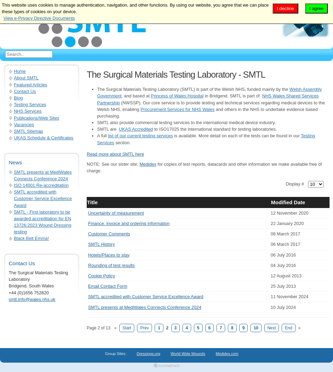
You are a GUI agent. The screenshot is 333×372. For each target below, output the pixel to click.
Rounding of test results (111, 265)
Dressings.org (148, 354)
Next (271, 328)
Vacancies (24, 124)
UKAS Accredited (136, 129)
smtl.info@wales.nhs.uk (32, 299)
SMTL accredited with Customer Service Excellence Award (145, 296)
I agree (316, 8)
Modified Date (288, 202)
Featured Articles (30, 84)
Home (20, 71)
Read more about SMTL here (115, 154)
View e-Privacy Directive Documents (39, 18)
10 (256, 328)
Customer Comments (109, 233)
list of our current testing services (140, 135)
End (288, 328)
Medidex (147, 164)
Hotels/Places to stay (109, 255)
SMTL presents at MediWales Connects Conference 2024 (144, 307)
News (15, 162)
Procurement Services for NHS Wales (177, 109)
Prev (144, 328)
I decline (285, 8)
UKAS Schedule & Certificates (43, 137)
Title (92, 202)
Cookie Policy (101, 275)
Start (126, 328)
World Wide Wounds (188, 354)
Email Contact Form (107, 286)
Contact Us (25, 91)
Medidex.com (227, 354)
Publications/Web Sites (36, 118)
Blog (18, 98)
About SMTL (26, 77)
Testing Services (30, 104)
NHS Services (28, 111)
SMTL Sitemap (28, 131)
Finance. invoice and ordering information (129, 223)
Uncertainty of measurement (116, 213)
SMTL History (101, 244)
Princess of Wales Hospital (177, 95)
